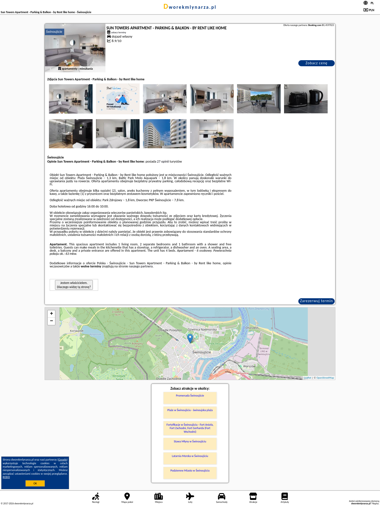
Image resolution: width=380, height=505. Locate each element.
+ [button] (51, 314)
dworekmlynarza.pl (190, 7)
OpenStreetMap (325, 377)
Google (62, 459)
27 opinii (163, 161)
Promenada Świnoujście (190, 395)
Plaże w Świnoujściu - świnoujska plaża (190, 410)
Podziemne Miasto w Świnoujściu (190, 470)
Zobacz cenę (317, 63)
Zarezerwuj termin (316, 300)
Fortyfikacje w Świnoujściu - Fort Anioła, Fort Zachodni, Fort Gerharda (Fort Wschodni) (190, 428)
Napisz (375, 503)
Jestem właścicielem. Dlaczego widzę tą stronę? (74, 285)
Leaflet (307, 377)
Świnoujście (54, 32)
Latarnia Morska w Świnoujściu (190, 456)
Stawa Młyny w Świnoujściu (190, 441)
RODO (6, 477)
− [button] (51, 321)
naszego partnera (141, 266)
